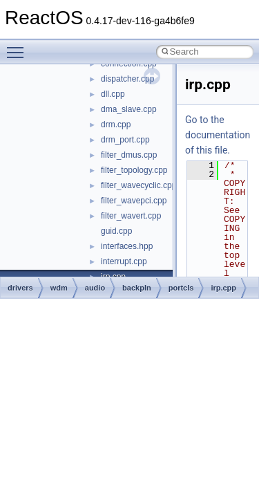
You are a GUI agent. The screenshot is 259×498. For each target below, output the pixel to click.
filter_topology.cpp (134, 170)
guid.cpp (116, 231)
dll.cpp (113, 94)
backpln (136, 288)
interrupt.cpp (124, 261)
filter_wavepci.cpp (133, 200)
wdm (59, 288)
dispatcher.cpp (127, 79)
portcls (181, 288)
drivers (20, 288)
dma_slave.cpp (129, 109)
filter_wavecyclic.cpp (138, 185)
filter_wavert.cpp (131, 216)
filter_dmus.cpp (129, 155)
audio (95, 288)
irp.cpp (223, 288)
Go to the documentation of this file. (217, 135)
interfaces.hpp (127, 246)
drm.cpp (116, 124)
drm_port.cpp (125, 140)
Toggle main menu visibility (18, 46)
